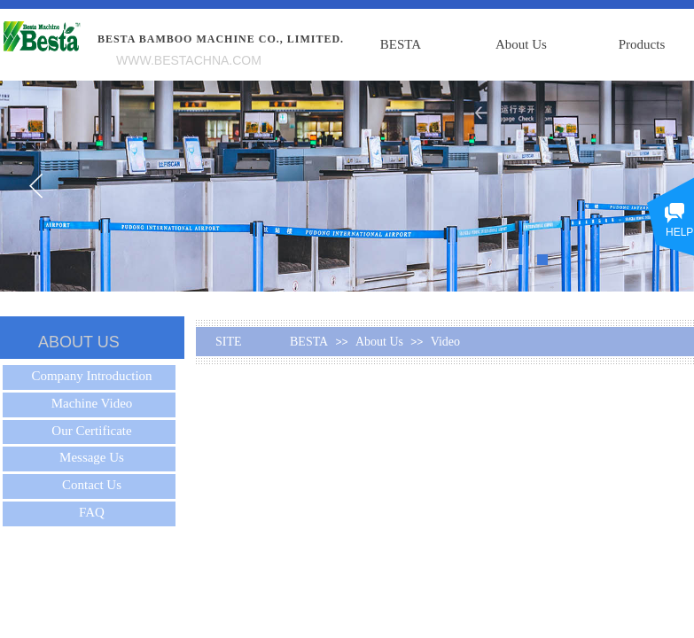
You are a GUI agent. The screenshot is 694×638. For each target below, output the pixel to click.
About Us (521, 44)
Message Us (91, 457)
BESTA (400, 44)
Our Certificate (91, 431)
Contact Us (91, 485)
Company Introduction (91, 376)
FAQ (92, 512)
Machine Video (92, 403)
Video (445, 341)
